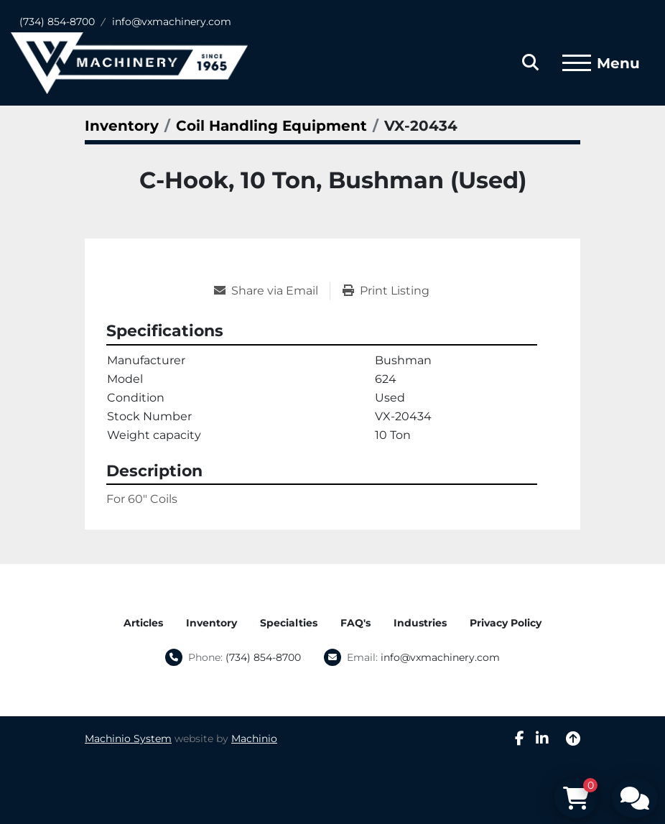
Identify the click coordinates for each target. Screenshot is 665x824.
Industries (420, 622)
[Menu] (576, 63)
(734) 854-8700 (57, 21)
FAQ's (355, 622)
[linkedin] (542, 738)
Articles (143, 622)
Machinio (254, 738)
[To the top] (573, 738)
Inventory (211, 622)
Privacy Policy (505, 622)
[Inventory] (122, 125)
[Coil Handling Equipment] (271, 125)
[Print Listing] (386, 291)
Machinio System (128, 738)
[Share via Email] (271, 291)
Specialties (288, 622)
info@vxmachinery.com (171, 21)
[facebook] (519, 738)
